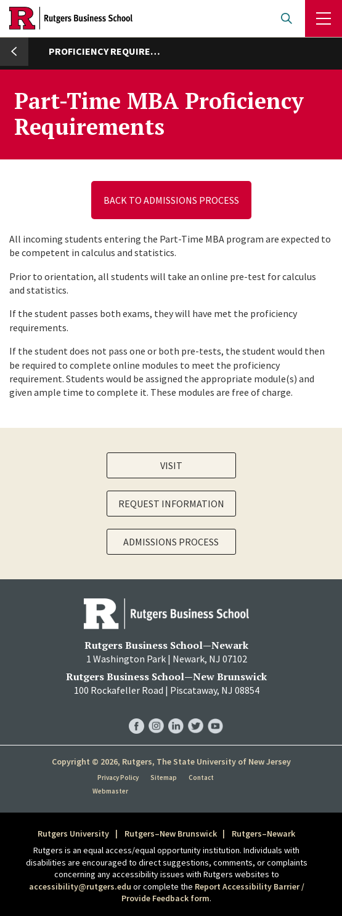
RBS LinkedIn (176, 713)
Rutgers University (73, 833)
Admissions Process (171, 542)
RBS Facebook (136, 713)
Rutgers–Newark (263, 833)
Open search (286, 18)
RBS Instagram (156, 713)
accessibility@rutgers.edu (80, 886)
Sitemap (163, 777)
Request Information (171, 503)
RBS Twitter (195, 713)
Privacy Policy (118, 777)
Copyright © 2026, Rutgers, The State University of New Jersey (171, 761)
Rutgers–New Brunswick (170, 833)
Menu (323, 18)
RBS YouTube (215, 713)
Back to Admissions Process (171, 200)
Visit (171, 465)
